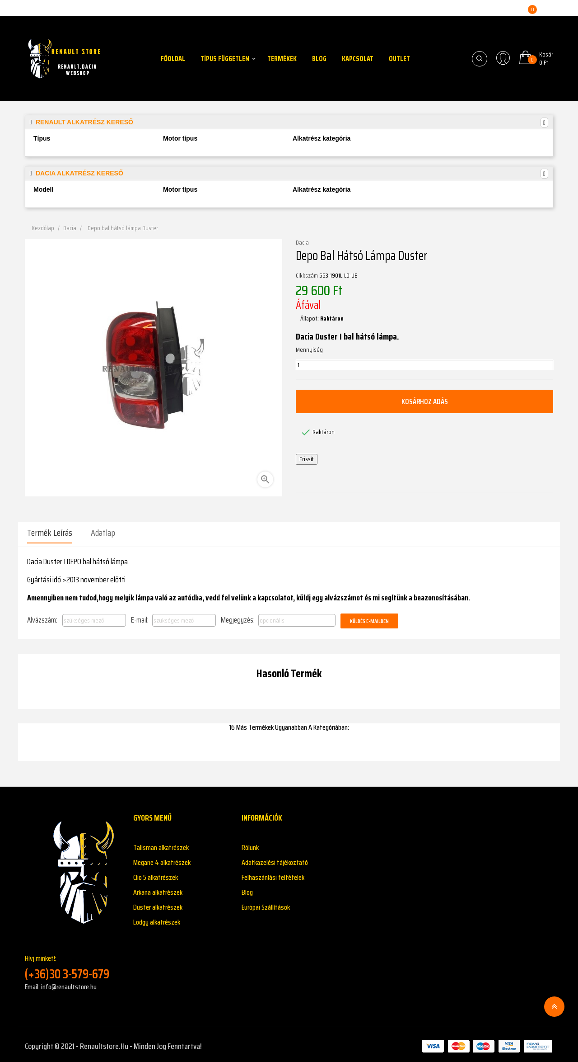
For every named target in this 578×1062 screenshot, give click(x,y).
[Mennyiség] (424, 365)
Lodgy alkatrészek (156, 918)
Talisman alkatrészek (161, 843)
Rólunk (250, 843)
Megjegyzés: (238, 615)
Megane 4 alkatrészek (162, 858)
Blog (247, 888)
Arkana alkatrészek (157, 888)
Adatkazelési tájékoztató (275, 858)
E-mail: (140, 615)
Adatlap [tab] (103, 532)
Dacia (302, 243)
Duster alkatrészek (157, 903)
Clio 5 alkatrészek (155, 873)
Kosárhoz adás (424, 401)
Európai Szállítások (266, 903)
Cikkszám (307, 276)
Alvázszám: (42, 615)
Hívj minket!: (72, 963)
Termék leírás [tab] (49, 532)
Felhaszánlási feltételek (273, 873)
